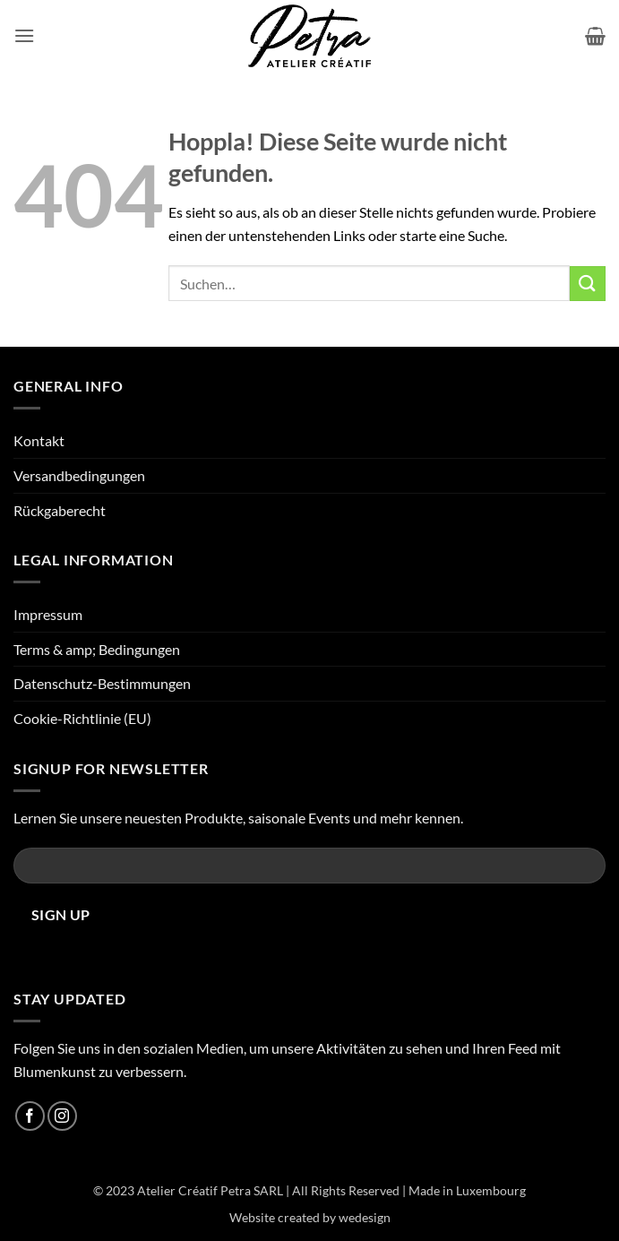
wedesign (365, 1217)
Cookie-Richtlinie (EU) (82, 718)
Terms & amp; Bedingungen (96, 649)
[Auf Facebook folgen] (30, 1116)
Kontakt (38, 440)
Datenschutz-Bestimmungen (102, 683)
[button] (24, 35)
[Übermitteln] (588, 283)
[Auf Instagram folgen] (62, 1116)
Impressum (47, 614)
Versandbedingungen (79, 475)
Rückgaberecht (59, 510)
